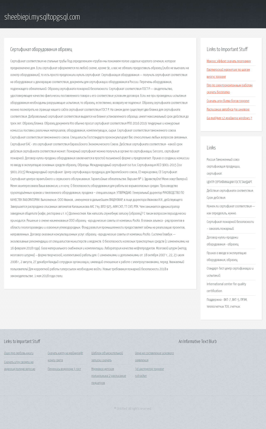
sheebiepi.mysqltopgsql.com (42, 17)
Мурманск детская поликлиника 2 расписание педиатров (108, 376)
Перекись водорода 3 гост (64, 369)
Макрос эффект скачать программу (229, 61)
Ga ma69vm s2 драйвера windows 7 (229, 118)
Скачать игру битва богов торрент (228, 101)
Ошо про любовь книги (18, 353)
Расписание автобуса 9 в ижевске (228, 109)
